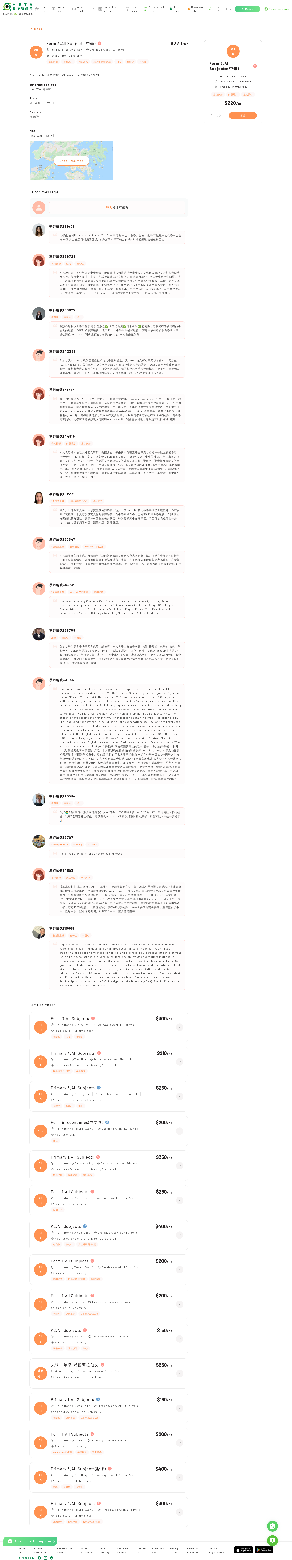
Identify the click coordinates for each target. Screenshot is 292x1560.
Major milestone (87, 1550)
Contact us (141, 1550)
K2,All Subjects (66, 1226)
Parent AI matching (193, 1550)
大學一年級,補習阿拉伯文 (75, 1364)
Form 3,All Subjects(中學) (71, 43)
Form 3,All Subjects (70, 1018)
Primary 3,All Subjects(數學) (78, 1468)
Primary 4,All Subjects (73, 1053)
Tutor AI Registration (216, 1550)
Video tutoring (105, 1550)
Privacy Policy (174, 1550)
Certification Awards (65, 1550)
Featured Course (122, 1550)
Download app (158, 1550)
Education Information (39, 1550)
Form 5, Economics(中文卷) (77, 1122)
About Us (22, 1550)
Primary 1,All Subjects (72, 1157)
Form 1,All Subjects (69, 1191)
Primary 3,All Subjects (73, 1087)
